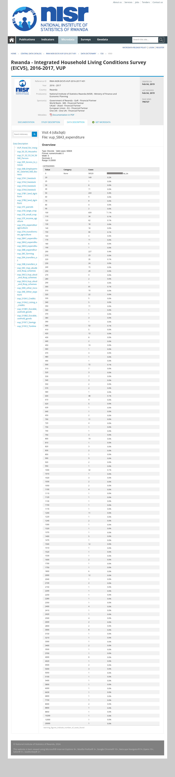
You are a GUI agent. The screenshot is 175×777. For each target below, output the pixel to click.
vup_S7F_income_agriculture (28, 220)
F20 (102, 53)
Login (151, 47)
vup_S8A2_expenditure (28, 242)
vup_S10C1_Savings (26, 322)
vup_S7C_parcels (25, 206)
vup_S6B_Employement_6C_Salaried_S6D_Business (29, 171)
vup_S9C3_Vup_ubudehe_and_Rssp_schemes (29, 276)
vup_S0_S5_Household (28, 151)
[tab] (26, 122)
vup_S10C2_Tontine (26, 326)
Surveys (86, 39)
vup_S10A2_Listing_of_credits (27, 304)
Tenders (146, 2)
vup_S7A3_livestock (26, 185)
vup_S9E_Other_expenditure (28, 293)
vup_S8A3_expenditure (28, 246)
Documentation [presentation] (26, 122)
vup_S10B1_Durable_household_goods (28, 310)
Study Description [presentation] (50, 122)
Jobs (137, 2)
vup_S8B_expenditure (27, 249)
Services (128, 2)
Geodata (102, 39)
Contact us (158, 2)
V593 (110, 53)
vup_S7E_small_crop (27, 214)
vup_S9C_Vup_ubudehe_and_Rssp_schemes (29, 269)
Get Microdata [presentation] (101, 122)
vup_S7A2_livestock (26, 182)
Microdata (67, 39)
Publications (27, 39)
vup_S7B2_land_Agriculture (28, 201)
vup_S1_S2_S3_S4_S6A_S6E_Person (28, 157)
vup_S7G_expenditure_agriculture (28, 226)
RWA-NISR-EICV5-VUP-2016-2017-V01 (61, 53)
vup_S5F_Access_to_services (27, 163)
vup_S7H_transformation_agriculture (28, 233)
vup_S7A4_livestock (26, 189)
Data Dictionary (88, 53)
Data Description (20, 143)
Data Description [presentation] (75, 122)
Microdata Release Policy (134, 47)
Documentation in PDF (62, 114)
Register (160, 47)
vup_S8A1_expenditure (28, 238)
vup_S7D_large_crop (27, 210)
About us (117, 2)
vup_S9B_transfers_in (27, 264)
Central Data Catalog (31, 53)
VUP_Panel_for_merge (27, 147)
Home (13, 53)
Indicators (47, 39)
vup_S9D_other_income (28, 288)
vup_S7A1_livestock (26, 178)
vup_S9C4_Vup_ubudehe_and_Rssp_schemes (29, 283)
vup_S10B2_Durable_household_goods (28, 317)
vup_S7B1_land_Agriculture (28, 195)
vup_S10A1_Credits (26, 298)
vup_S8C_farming (25, 253)
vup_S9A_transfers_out (27, 259)
